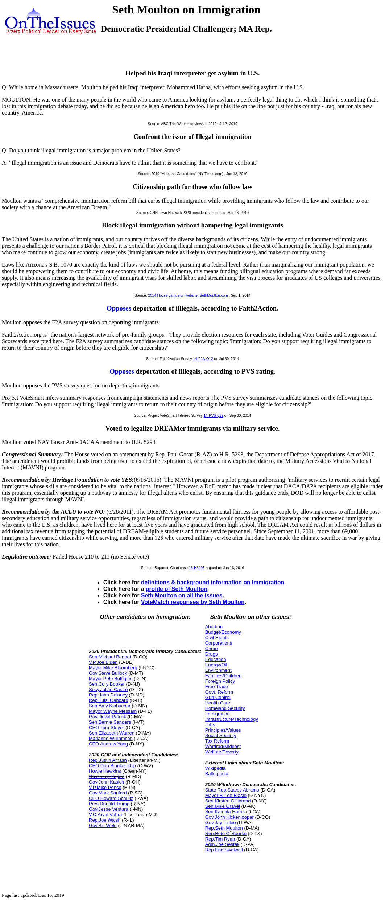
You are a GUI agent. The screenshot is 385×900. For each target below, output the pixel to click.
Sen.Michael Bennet (110, 656)
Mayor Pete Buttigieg (111, 678)
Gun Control (218, 697)
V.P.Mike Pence (105, 787)
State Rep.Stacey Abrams (232, 790)
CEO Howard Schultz (111, 798)
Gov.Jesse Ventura (108, 809)
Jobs (210, 724)
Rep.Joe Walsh (105, 820)
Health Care (217, 703)
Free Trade (216, 686)
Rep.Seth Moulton (224, 828)
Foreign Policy (220, 681)
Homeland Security (225, 708)
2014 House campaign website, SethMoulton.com (188, 295)
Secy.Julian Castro (108, 689)
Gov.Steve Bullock (108, 673)
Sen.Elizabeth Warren (111, 733)
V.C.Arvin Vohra (105, 814)
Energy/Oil (216, 664)
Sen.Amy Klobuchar (110, 705)
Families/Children (223, 675)
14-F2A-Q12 (203, 359)
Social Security (220, 735)
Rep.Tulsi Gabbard (108, 700)
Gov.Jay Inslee (220, 822)
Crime (211, 648)
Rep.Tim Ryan (220, 839)
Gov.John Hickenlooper (229, 817)
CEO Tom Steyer (106, 727)
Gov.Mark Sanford (108, 793)
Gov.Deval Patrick (107, 716)
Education (215, 659)
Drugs (211, 654)
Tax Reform (217, 741)
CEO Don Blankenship (112, 765)
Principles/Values (223, 730)
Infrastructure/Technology (231, 719)
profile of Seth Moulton (176, 589)
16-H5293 (197, 568)
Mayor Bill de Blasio (226, 795)
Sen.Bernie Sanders (110, 722)
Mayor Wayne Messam (113, 711)
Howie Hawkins (105, 771)
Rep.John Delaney (108, 695)
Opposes (119, 308)
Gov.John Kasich (106, 782)
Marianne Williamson (111, 738)
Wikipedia (215, 768)
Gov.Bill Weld (103, 825)
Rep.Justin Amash (108, 760)
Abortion (214, 626)
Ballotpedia (216, 773)
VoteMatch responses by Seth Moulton (193, 602)
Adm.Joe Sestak (222, 844)
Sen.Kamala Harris (225, 811)
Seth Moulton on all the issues (181, 595)
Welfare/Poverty (222, 752)
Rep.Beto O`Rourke (226, 833)
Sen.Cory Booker (107, 684)
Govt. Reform (219, 692)
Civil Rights (217, 637)
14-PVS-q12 (213, 416)
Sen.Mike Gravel (222, 806)
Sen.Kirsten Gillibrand (228, 801)
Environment (218, 670)
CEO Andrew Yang (108, 744)
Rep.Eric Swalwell (224, 849)
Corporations (218, 643)
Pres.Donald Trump (109, 803)
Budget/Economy (223, 632)
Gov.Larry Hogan (106, 776)
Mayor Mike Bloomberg (113, 667)
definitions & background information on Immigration (212, 582)
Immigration (217, 713)
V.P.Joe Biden (103, 662)
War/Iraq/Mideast (223, 746)
